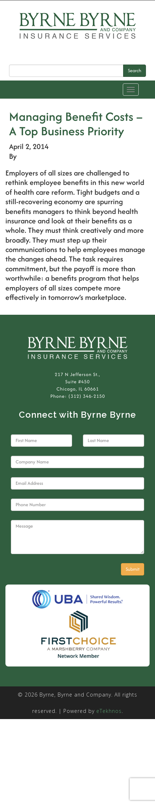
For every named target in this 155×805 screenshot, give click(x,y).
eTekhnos (109, 710)
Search (134, 70)
